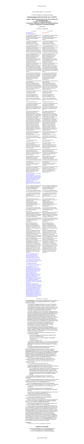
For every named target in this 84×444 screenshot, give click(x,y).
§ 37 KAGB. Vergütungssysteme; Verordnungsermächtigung (42, 430)
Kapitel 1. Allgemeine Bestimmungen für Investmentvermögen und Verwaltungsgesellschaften (42, 20)
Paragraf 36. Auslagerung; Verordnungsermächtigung (42, 24)
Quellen (41, 11)
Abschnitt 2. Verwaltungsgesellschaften (42, 21)
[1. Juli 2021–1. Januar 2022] (42, 28)
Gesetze (44, 6)
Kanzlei (39, 6)
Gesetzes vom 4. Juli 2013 (45, 423)
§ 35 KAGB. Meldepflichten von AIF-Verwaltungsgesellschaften (42, 428)
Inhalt (37, 11)
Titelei (34, 11)
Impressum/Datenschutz (42, 437)
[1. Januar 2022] (42, 26)
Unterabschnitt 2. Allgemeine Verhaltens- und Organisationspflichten (42, 23)
